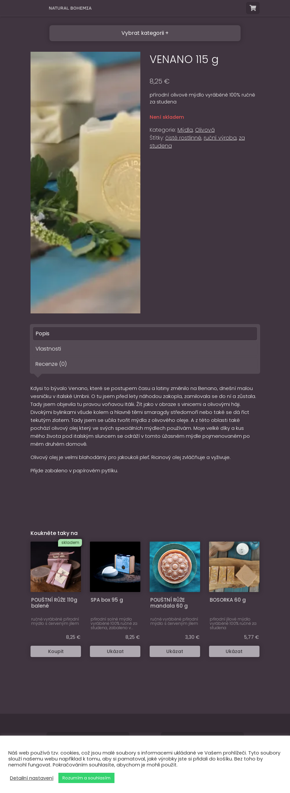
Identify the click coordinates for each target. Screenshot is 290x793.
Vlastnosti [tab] (48, 349)
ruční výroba (220, 138)
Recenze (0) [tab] (51, 364)
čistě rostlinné (183, 138)
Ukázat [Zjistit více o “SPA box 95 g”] (115, 651)
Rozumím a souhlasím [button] (86, 778)
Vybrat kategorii (142, 33)
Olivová (205, 130)
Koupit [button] (56, 651)
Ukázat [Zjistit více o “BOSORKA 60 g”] (234, 651)
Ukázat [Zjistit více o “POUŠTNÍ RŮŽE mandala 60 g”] (174, 651)
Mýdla (185, 130)
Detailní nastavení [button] (31, 778)
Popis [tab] (42, 333)
